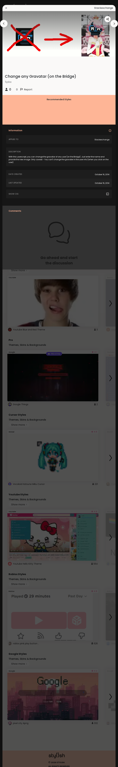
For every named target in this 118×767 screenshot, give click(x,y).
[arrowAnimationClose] (4, 23)
